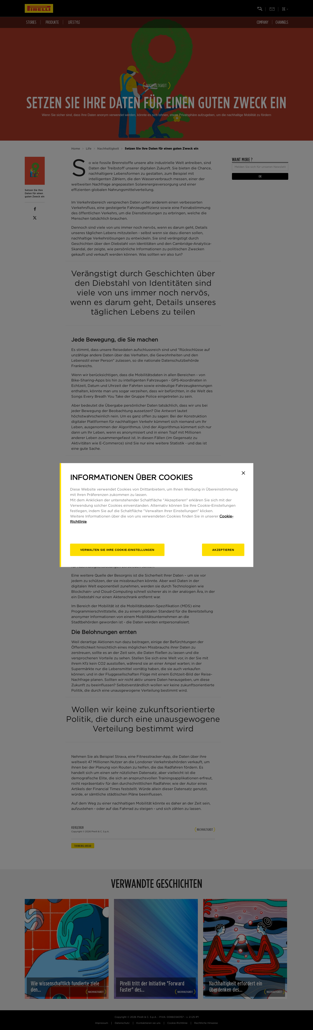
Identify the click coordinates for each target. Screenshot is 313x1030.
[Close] (243, 473)
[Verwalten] (117, 550)
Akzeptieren (223, 549)
